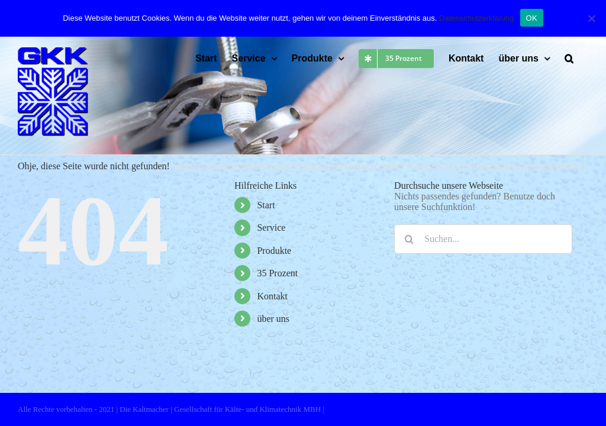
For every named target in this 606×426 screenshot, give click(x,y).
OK (531, 16)
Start (266, 205)
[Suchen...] (483, 239)
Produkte (274, 251)
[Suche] (409, 239)
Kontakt (272, 296)
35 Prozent (277, 273)
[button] (569, 58)
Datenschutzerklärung (476, 16)
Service (271, 227)
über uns (273, 319)
